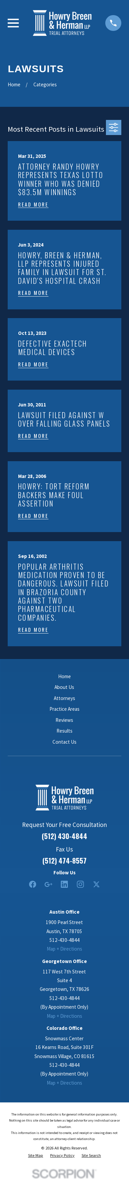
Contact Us (64, 742)
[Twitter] (96, 884)
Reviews (64, 720)
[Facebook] (32, 884)
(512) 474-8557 (64, 860)
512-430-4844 (64, 940)
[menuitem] (35, 1155)
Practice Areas (64, 709)
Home (64, 676)
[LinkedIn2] (64, 884)
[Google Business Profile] (48, 884)
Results (64, 731)
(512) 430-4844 (64, 836)
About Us (64, 687)
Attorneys (64, 698)
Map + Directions (64, 949)
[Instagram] (80, 884)
